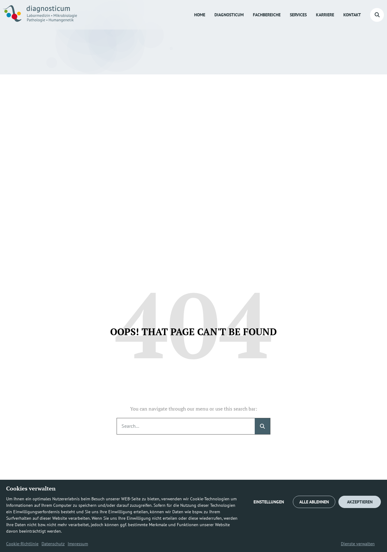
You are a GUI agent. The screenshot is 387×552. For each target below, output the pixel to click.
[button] (377, 15)
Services (298, 15)
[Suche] (262, 426)
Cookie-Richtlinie (22, 543)
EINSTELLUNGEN (268, 502)
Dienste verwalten (358, 543)
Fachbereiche (267, 15)
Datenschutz (53, 543)
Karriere (325, 15)
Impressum (78, 543)
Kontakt (352, 15)
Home (199, 15)
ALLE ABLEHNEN (314, 502)
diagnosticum (229, 15)
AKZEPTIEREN (360, 502)
